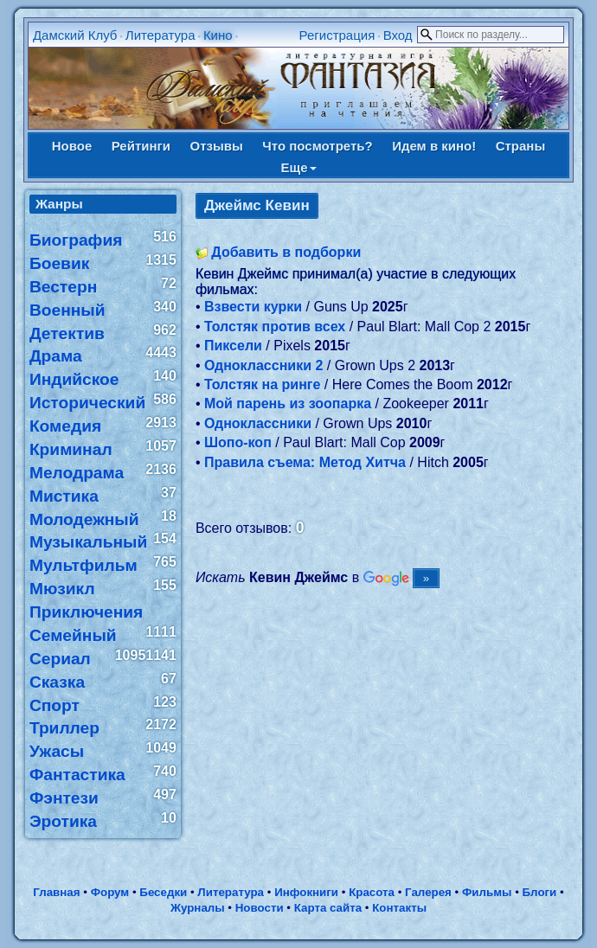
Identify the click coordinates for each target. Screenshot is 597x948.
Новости (259, 907)
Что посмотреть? (317, 145)
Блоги (540, 892)
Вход (398, 35)
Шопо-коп (238, 442)
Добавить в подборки (286, 252)
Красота (372, 892)
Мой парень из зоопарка (287, 403)
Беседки (163, 892)
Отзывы (215, 145)
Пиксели (233, 345)
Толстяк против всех (274, 326)
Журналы (197, 907)
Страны (521, 145)
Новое (72, 145)
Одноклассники (257, 423)
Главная (56, 892)
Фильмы (486, 892)
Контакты (399, 907)
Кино (218, 35)
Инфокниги (306, 892)
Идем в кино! (434, 145)
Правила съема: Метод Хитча (305, 462)
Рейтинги (141, 145)
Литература (160, 35)
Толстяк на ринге (262, 384)
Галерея (428, 892)
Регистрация (337, 35)
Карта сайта (328, 907)
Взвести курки (253, 306)
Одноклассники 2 (263, 365)
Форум (110, 892)
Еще (298, 167)
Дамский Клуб (75, 35)
